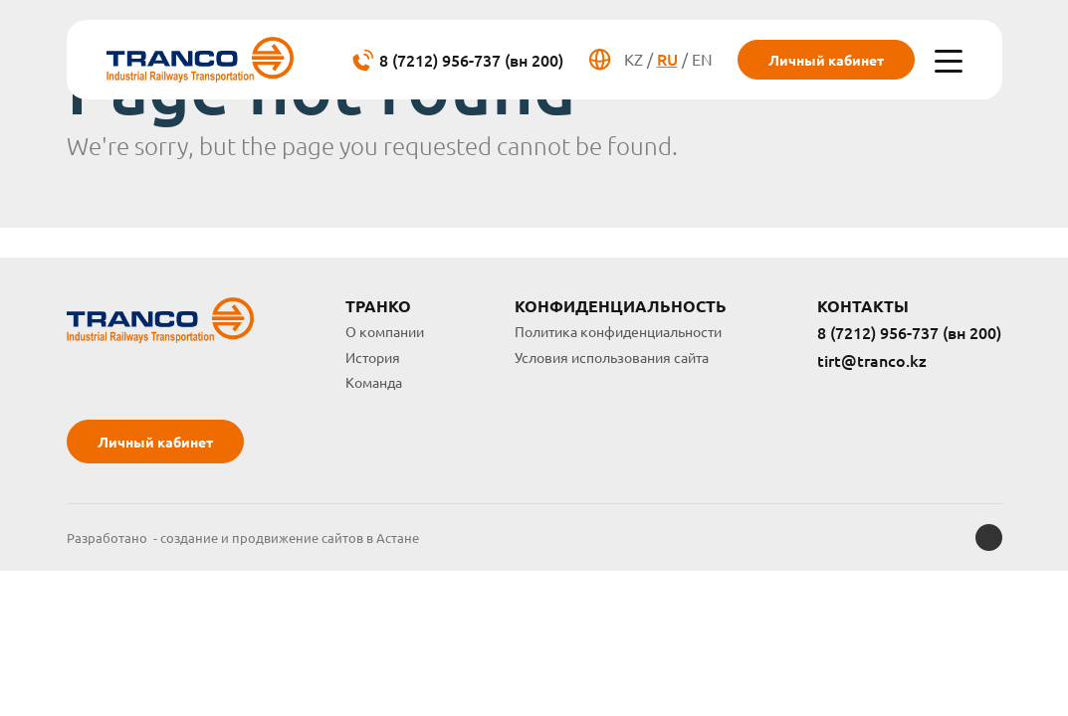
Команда (373, 382)
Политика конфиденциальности (618, 331)
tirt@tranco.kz (872, 361)
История (372, 357)
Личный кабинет (826, 60)
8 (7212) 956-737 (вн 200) (909, 333)
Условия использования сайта (612, 357)
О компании (384, 331)
